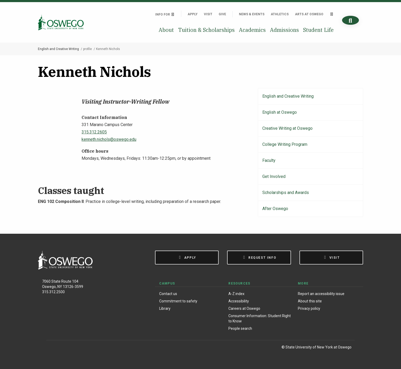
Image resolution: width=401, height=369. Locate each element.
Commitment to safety (178, 301)
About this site (310, 301)
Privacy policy (309, 308)
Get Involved (273, 176)
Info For (165, 14)
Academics (252, 29)
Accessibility (238, 301)
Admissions (284, 29)
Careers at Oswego (244, 308)
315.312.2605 (94, 131)
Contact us (168, 294)
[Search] (350, 20)
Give (222, 14)
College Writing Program (284, 144)
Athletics (280, 14)
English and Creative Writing (58, 49)
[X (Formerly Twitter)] (75, 348)
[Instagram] (64, 348)
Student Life (318, 29)
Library (165, 308)
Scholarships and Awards (285, 192)
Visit (208, 14)
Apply (193, 14)
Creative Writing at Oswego (287, 128)
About (166, 29)
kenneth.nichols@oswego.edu (109, 139)
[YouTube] (86, 348)
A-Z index (236, 294)
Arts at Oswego (309, 14)
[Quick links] (332, 14)
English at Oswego (279, 112)
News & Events (251, 14)
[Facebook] (53, 348)
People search (240, 328)
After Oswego (275, 208)
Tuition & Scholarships (206, 29)
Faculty (268, 160)
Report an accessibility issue (321, 294)
